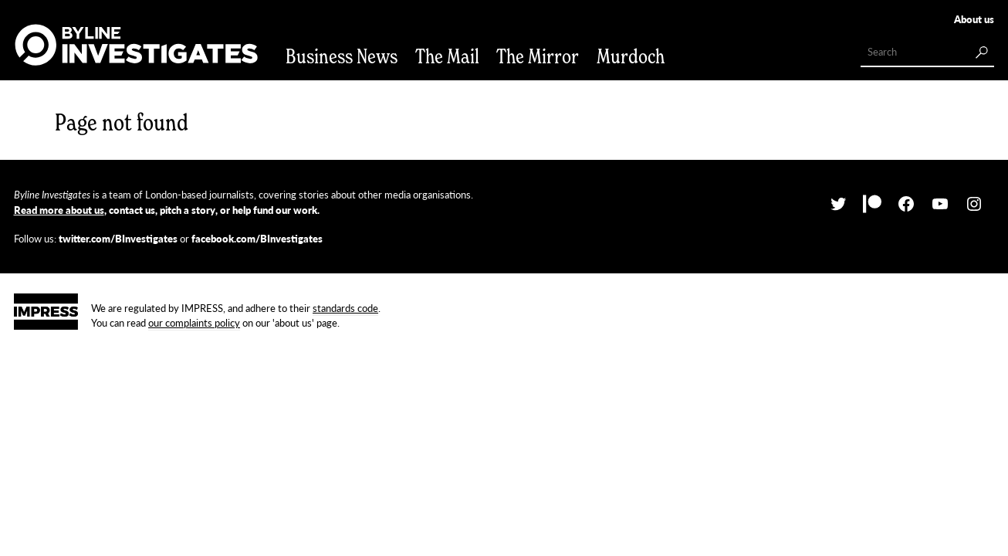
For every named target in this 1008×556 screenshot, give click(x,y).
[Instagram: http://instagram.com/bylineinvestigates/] (974, 204)
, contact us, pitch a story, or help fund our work (165, 209)
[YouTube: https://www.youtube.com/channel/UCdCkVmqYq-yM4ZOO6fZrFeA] (940, 204)
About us (974, 19)
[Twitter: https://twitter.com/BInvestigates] (838, 204)
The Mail (447, 56)
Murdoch (631, 56)
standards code (345, 307)
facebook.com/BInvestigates (257, 238)
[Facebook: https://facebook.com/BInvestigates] (906, 204)
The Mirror (537, 56)
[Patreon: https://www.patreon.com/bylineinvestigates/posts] (872, 204)
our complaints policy (194, 322)
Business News (341, 56)
